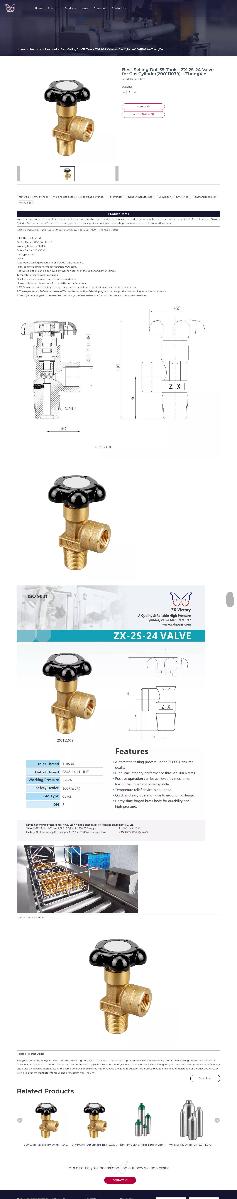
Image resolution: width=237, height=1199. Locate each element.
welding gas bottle (64, 196)
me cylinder (25, 202)
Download (100, 8)
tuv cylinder (182, 196)
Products (70, 8)
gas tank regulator (205, 196)
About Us (53, 8)
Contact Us (119, 8)
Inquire (143, 106)
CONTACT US (120, 1180)
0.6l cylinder (41, 196)
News (85, 8)
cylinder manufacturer (140, 196)
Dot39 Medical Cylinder (196, 219)
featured (24, 196)
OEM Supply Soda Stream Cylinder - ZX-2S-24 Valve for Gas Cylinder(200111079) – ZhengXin (46, 1144)
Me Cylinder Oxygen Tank (167, 219)
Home (39, 8)
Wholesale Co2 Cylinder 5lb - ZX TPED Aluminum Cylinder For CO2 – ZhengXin (191, 1144)
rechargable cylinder (92, 196)
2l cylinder (165, 196)
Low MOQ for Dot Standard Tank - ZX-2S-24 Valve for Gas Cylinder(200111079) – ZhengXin (94, 1144)
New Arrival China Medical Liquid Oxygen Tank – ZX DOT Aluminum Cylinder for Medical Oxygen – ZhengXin (142, 1144)
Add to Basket (143, 114)
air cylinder (116, 196)
